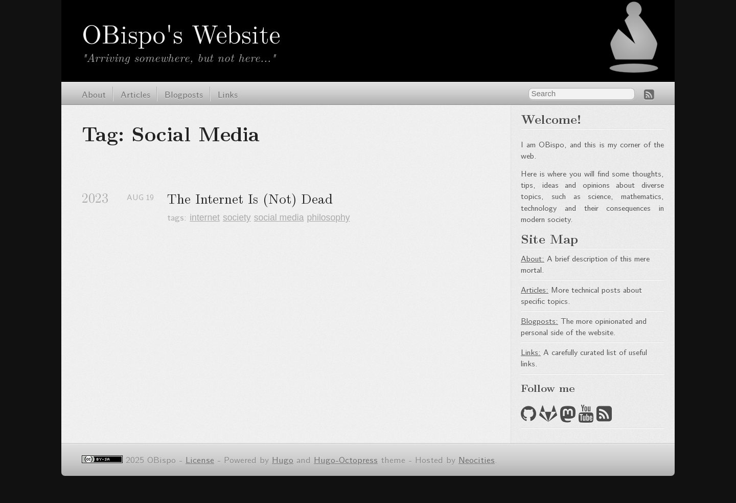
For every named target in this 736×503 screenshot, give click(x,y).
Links (228, 94)
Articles (135, 94)
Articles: (534, 289)
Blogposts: (539, 320)
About (94, 94)
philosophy (328, 217)
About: (532, 258)
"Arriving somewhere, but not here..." (178, 57)
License (200, 459)
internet (205, 217)
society (237, 217)
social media (279, 217)
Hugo (282, 459)
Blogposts (184, 94)
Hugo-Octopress (346, 459)
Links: (531, 352)
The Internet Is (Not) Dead (250, 198)
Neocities (476, 459)
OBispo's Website (181, 32)
